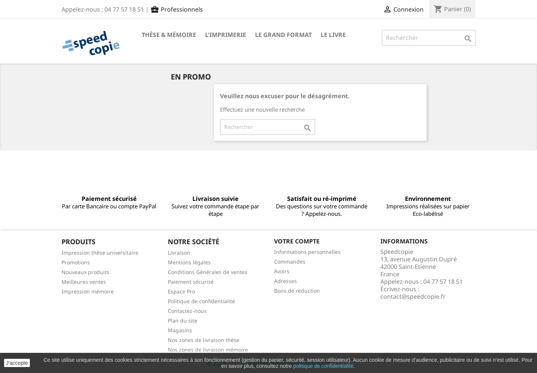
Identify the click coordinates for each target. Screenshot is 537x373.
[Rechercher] (428, 38)
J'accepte (17, 363)
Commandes (289, 261)
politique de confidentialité (323, 366)
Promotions (76, 262)
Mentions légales (189, 262)
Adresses (285, 281)
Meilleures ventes (84, 281)
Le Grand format (283, 35)
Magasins (180, 330)
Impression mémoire (88, 291)
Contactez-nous (187, 310)
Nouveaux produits (85, 272)
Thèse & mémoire (169, 35)
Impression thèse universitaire (100, 252)
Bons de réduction (297, 290)
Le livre (333, 35)
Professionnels (176, 9)
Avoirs (281, 271)
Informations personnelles (307, 251)
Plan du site (182, 320)
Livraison (179, 252)
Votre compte (297, 241)
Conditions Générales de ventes (207, 272)
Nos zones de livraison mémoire (208, 349)
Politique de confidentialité (201, 301)
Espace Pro (181, 291)
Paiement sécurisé (191, 281)
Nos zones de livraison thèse (203, 340)
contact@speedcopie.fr (413, 296)
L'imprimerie (225, 35)
